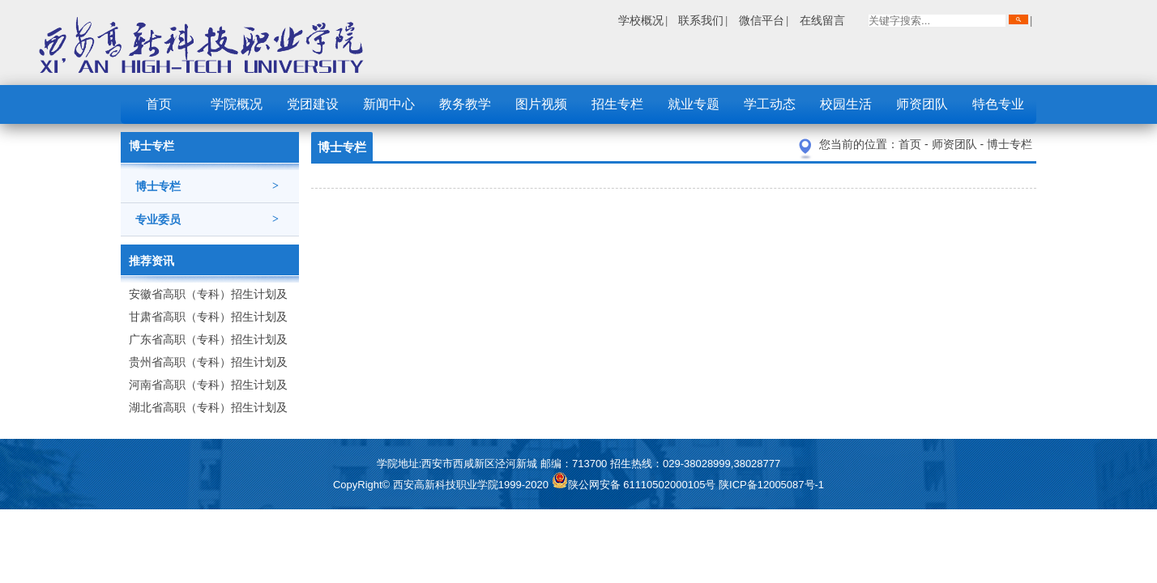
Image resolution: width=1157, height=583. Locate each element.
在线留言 (822, 20)
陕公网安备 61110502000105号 (635, 485)
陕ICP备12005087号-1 (771, 485)
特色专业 (998, 104)
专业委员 (207, 219)
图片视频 (541, 104)
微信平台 (761, 20)
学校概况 (641, 20)
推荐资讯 (151, 260)
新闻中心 (389, 104)
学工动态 (770, 104)
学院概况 (237, 104)
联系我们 (701, 20)
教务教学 (465, 104)
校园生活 (846, 104)
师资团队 (922, 104)
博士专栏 (207, 186)
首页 (159, 104)
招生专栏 (617, 104)
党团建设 (313, 104)
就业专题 (693, 104)
